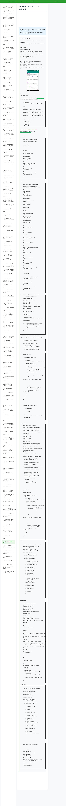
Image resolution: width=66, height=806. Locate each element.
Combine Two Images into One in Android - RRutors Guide (8, 433)
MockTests (13, 1)
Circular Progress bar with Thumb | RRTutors (8, 572)
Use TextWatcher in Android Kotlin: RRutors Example (8, 474)
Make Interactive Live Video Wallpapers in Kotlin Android (8, 515)
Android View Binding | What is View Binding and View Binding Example (8, 265)
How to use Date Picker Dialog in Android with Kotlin (8, 220)
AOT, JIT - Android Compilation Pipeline (8, 7)
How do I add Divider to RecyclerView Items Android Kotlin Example (8, 145)
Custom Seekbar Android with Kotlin (7, 251)
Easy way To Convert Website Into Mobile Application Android (8, 286)
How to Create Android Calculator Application (8, 501)
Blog (30, 1)
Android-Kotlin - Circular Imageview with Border (8, 537)
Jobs (33, 1)
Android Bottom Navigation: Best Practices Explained (7, 53)
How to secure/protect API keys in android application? (8, 108)
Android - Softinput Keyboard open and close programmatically (8, 468)
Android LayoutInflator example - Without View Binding (8, 182)
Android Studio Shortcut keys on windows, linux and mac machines (8, 97)
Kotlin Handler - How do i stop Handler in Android (8, 114)
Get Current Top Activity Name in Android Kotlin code (8, 91)
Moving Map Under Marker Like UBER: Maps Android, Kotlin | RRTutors (8, 566)
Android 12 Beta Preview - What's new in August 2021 (8, 195)
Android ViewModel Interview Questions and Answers (8, 275)
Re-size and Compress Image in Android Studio (8, 347)
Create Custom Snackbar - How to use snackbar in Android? (8, 490)
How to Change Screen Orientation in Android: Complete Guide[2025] (8, 438)
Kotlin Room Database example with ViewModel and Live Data (8, 156)
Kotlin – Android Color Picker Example (7, 485)
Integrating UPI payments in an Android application (8, 362)
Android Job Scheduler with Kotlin (8, 331)
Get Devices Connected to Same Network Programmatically (8, 309)
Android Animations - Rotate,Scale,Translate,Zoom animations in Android (9, 509)
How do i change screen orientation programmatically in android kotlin (7, 71)
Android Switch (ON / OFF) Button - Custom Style (8, 463)
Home (9, 1)
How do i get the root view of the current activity (8, 177)
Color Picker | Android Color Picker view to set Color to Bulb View (7, 302)
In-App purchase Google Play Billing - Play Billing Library (8, 384)
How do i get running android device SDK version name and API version (8, 84)
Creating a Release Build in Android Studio (8, 48)
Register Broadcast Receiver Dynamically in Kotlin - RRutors (8, 119)
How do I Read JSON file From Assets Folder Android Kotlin (8, 134)
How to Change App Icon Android (7, 242)
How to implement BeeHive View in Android (8, 124)
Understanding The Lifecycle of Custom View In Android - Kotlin (8, 336)
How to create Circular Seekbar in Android (7, 405)
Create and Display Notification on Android (8, 424)
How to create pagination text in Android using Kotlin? (8, 342)
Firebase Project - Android (8, 557)
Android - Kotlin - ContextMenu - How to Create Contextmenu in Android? (8, 451)
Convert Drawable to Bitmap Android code (8, 246)
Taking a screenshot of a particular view (8, 389)
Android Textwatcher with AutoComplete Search (8, 161)
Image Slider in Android (7, 420)
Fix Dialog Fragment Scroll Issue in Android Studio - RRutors (8, 296)
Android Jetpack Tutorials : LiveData (7, 367)
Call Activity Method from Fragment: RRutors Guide (8, 496)
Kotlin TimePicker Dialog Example (7, 215)
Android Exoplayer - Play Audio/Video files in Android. (8, 552)
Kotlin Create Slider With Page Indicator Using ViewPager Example (8, 520)
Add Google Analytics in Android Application (8, 396)
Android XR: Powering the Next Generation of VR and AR (8, 25)
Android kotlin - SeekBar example (7, 505)
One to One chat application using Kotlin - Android (8, 357)
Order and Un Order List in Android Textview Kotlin (8, 291)
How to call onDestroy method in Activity (8, 165)
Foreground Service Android (8, 428)
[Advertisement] (32, 19)
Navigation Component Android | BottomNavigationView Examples (8, 378)
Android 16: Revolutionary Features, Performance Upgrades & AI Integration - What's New (8, 19)
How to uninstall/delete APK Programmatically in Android (7, 444)
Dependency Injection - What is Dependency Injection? (8, 351)
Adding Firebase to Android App (8, 400)
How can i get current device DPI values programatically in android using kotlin (8, 78)
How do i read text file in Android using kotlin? (8, 232)
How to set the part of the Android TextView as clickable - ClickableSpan (8, 480)
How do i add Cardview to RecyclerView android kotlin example (8, 140)
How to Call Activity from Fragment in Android (8, 270)
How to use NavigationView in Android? (7, 259)
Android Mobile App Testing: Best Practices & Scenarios (8, 31)
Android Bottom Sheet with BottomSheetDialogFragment (9, 546)
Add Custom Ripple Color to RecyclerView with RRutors (8, 151)
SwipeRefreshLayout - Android (8, 542)
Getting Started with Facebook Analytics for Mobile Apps (8, 326)
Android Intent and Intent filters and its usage (8, 210)
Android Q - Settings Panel (8, 415)
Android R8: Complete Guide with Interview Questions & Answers (8, 12)
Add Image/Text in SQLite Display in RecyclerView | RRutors (8, 321)
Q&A (17, 1)
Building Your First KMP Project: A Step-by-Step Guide (8, 36)
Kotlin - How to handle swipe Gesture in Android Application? (8, 457)
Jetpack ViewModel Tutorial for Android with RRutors (7, 372)
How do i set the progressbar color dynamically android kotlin (7, 171)
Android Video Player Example (8, 561)
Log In (56, 1)
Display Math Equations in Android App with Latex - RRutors (8, 129)
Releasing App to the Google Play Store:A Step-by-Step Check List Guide (8, 42)
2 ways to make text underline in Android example (8, 237)
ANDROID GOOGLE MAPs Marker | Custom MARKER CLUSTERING (8, 411)
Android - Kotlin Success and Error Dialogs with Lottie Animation (7, 530)
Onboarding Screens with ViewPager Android (8, 255)
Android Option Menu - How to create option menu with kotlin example (8, 200)
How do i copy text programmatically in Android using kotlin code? (8, 225)
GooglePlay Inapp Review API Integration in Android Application (8, 280)
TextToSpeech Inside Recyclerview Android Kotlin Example (8, 103)
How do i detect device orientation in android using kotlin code (8, 64)
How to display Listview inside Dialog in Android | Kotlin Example (8, 315)
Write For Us (25, 1)
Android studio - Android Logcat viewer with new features (8, 58)
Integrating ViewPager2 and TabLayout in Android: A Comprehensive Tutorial (8, 188)
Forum (20, 1)
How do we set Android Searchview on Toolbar (8, 205)
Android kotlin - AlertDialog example (7, 525)
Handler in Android (8, 392)
